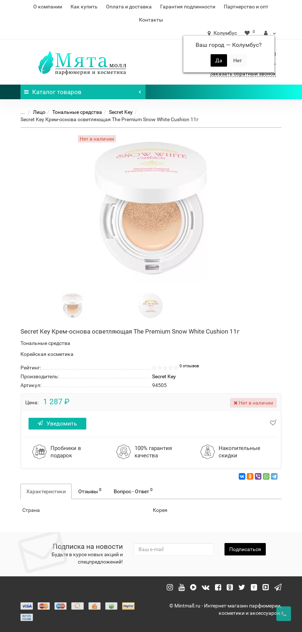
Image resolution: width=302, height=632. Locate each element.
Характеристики (46, 491)
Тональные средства (77, 112)
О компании (47, 7)
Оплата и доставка (129, 7)
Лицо (39, 112)
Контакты (151, 20)
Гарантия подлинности (187, 7)
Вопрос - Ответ (133, 490)
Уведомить (57, 423)
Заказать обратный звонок (243, 74)
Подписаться (245, 549)
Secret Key (121, 112)
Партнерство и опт (246, 7)
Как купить (84, 7)
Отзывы (89, 490)
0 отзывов (189, 366)
